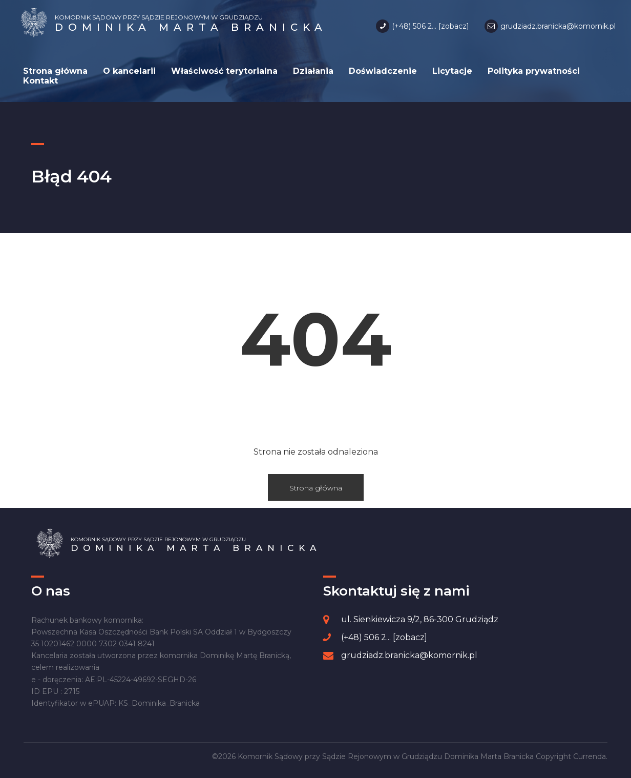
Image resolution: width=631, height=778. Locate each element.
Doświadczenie (383, 71)
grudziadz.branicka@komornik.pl (558, 26)
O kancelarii (129, 71)
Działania (313, 71)
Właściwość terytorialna (224, 71)
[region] (133, 698)
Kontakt (40, 81)
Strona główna (55, 71)
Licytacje (452, 71)
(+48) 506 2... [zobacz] (430, 26)
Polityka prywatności (534, 71)
